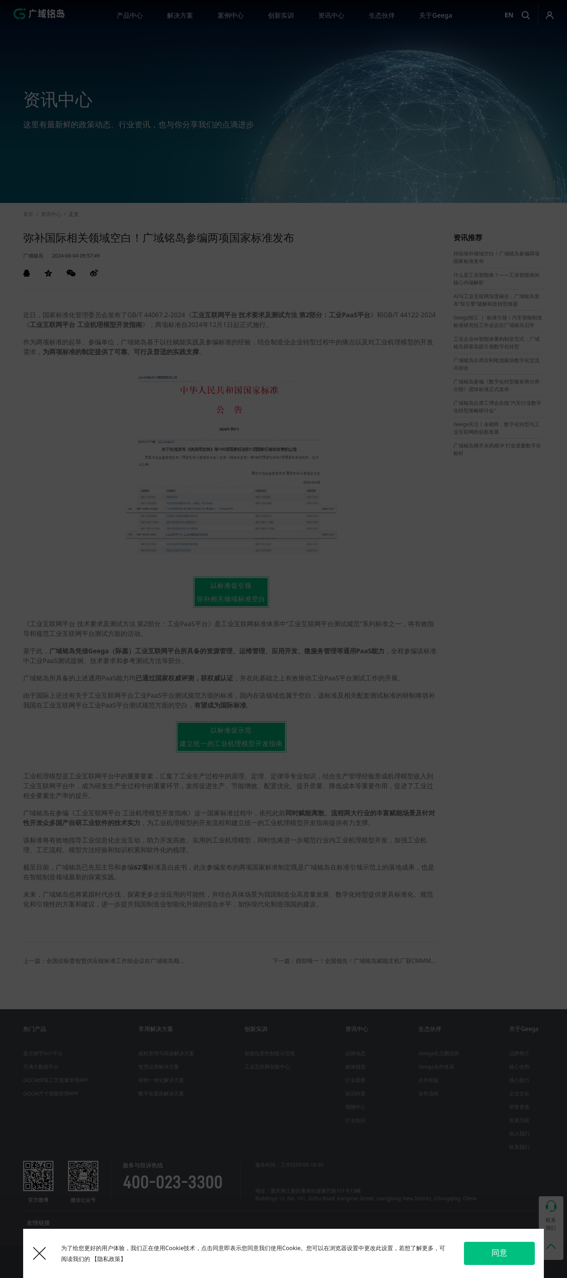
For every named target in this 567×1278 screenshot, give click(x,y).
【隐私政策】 (108, 1259)
